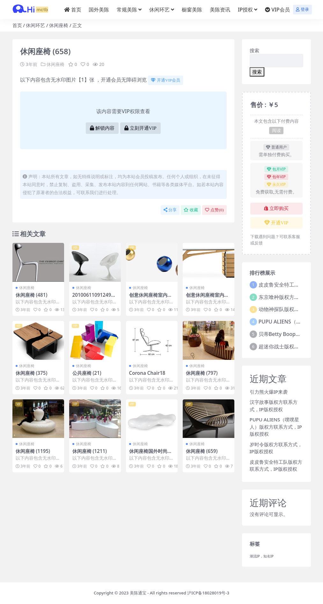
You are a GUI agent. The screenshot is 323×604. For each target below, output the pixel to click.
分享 (170, 209)
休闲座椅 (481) (32, 295)
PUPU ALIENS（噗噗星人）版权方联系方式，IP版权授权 (276, 426)
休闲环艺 (35, 25)
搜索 (254, 50)
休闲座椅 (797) (202, 373)
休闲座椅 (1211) (89, 451)
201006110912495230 (94, 298)
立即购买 (276, 208)
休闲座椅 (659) (202, 451)
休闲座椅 (58, 25)
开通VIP (276, 222)
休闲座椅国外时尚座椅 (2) (150, 454)
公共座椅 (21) (86, 373)
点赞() (214, 209)
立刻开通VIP (140, 128)
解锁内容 (102, 128)
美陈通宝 (138, 593)
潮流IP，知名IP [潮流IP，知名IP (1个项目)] (262, 556)
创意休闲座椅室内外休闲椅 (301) (150, 298)
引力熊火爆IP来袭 (269, 392)
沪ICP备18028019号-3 (208, 593)
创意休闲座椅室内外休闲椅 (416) (207, 298)
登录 (302, 9)
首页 (17, 25)
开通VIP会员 (165, 80)
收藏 (191, 209)
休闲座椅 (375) (32, 373)
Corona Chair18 (147, 373)
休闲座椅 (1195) (33, 451)
